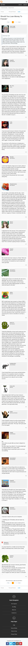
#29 (26, 287)
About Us (14, 609)
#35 (26, 453)
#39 (26, 550)
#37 (26, 502)
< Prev (8, 22)
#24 (26, 152)
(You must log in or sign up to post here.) (14, 580)
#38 (26, 537)
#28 (26, 265)
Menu (3, 4)
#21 (26, 55)
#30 (26, 317)
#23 (26, 117)
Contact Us (14, 612)
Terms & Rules (14, 628)
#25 (26, 179)
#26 (26, 217)
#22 (26, 80)
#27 (26, 244)
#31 (26, 358)
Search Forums (4, 7)
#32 (26, 381)
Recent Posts (11, 7)
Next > (19, 22)
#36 (26, 475)
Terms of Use (14, 631)
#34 (26, 427)
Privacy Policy (14, 634)
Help (14, 625)
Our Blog (14, 606)
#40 (26, 576)
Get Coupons (14, 603)
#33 (26, 406)
